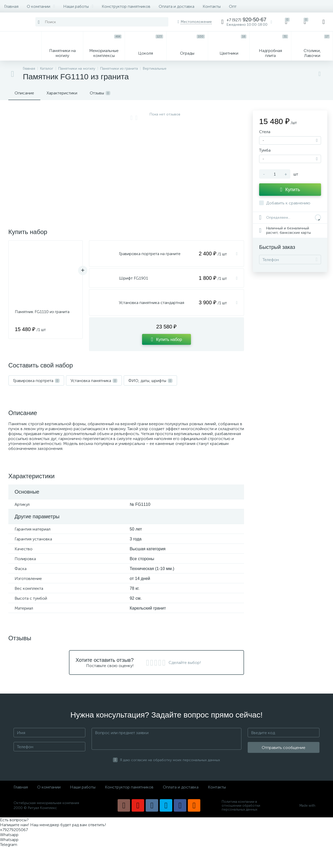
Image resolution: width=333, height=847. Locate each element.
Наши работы (78, 6)
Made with (309, 805)
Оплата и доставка (176, 6)
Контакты (212, 6)
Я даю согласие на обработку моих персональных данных (170, 760)
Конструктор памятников (126, 6)
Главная (11, 6)
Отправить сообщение (283, 747)
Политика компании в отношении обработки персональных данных (241, 805)
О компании (41, 6)
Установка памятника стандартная (151, 302)
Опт (232, 6)
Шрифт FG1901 (133, 278)
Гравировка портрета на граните (150, 253)
